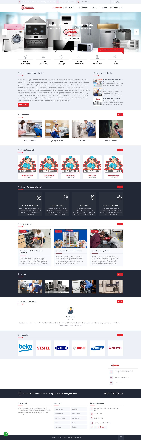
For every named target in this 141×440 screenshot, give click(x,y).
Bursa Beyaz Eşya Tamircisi (111, 98)
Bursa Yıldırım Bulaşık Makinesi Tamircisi (67, 252)
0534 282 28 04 (113, 393)
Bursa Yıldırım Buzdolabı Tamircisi (104, 251)
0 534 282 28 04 (85, 2)
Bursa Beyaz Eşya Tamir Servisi (113, 79)
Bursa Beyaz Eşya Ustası (110, 89)
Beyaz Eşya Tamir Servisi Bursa (31, 251)
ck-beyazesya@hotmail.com (67, 2)
